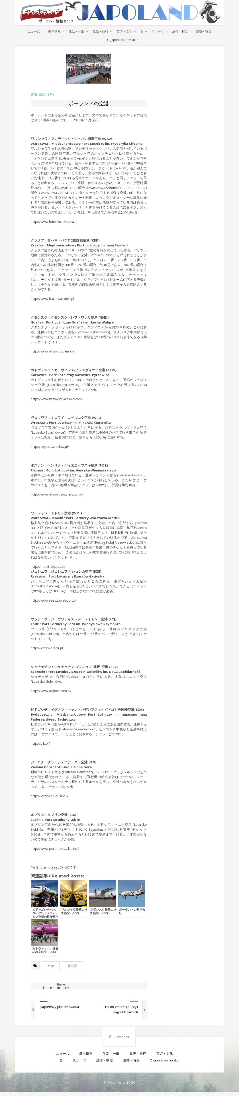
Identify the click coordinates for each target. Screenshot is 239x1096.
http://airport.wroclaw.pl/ (50, 447)
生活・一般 (75, 31)
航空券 (72, 967)
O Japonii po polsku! (121, 40)
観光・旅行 (100, 31)
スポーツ (159, 31)
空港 (51, 967)
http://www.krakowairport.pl (52, 299)
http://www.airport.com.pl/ (51, 691)
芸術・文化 (124, 31)
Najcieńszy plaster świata (59, 1007)
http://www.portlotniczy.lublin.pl (55, 849)
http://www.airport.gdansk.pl (53, 352)
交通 (34, 95)
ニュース (31, 31)
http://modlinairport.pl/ (48, 567)
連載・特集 (206, 31)
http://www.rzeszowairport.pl (53, 601)
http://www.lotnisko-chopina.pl (54, 222)
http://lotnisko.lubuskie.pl (50, 797)
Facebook (117, 1039)
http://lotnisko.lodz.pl (47, 649)
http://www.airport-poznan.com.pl (57, 495)
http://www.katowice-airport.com (56, 399)
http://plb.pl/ (40, 744)
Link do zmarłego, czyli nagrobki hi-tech (120, 1010)
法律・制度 (182, 31)
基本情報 (52, 31)
